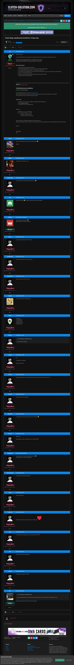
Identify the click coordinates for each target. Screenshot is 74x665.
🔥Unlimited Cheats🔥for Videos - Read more (36, 27)
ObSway (10, 158)
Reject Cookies (69, 660)
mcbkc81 (10, 571)
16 (10, 233)
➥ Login (62, 16)
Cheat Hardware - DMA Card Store (33, 647)
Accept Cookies (59, 660)
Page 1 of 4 (20, 47)
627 (10, 68)
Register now (67, 15)
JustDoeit (10, 295)
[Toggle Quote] (17, 338)
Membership (20, 15)
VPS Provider (29, 648)
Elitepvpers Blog (30, 650)
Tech (10, 551)
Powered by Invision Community (53, 639)
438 (10, 607)
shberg (10, 492)
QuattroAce (10, 217)
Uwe (10, 51)
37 (10, 332)
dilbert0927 (10, 413)
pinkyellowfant (10, 256)
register (24, 111)
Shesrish (10, 374)
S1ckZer (10, 315)
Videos (7, 647)
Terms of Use (31, 660)
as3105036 (10, 512)
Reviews (7, 648)
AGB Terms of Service (7, 638)
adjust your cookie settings (26, 662)
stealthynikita (9, 453)
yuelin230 (10, 394)
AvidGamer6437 (10, 177)
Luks (10, 590)
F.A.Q (25, 15)
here (29, 112)
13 (10, 528)
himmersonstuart (10, 472)
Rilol (10, 197)
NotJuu (10, 236)
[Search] (52, 8)
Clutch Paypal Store (31, 646)
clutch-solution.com (33, 92)
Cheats (7, 646)
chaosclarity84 (10, 276)
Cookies (14, 638)
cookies (49, 660)
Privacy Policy (6, 637)
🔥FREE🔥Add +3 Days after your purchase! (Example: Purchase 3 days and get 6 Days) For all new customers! (36, 24)
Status (14, 15)
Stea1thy (10, 335)
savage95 (10, 354)
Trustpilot (7, 650)
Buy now (10, 15)
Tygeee (10, 138)
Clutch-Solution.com (47, 636)
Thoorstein (10, 433)
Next (13, 47)
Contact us (18, 637)
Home (5, 15)
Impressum (14, 637)
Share (57, 42)
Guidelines (40, 660)
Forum (29, 15)
